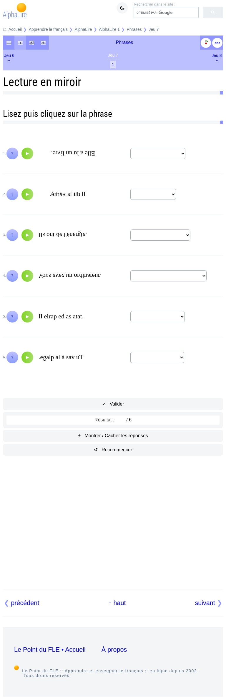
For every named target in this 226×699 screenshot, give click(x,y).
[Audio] (27, 153)
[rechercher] (166, 12)
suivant (205, 603)
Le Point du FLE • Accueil (50, 649)
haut (119, 603)
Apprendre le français (48, 29)
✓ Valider (113, 403)
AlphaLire (83, 29)
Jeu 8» (217, 58)
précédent (25, 603)
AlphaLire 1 (109, 29)
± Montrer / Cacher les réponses (113, 435)
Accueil (15, 29)
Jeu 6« (9, 58)
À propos (114, 649)
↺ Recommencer (113, 449)
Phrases (134, 29)
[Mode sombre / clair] (122, 7)
